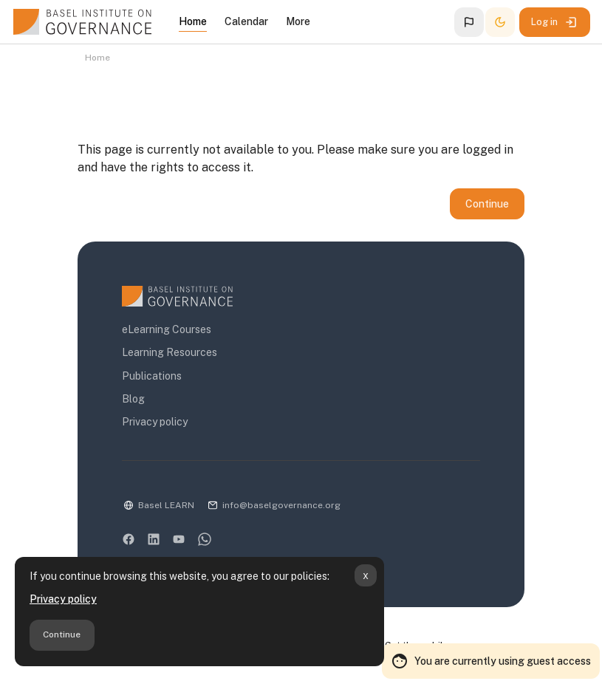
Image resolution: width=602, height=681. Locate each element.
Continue (62, 634)
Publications (152, 376)
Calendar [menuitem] (246, 21)
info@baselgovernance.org (281, 505)
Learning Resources (169, 352)
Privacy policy (63, 599)
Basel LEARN (166, 505)
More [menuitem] (298, 21)
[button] (469, 22)
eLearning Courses (166, 329)
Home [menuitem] (193, 21)
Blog (133, 399)
